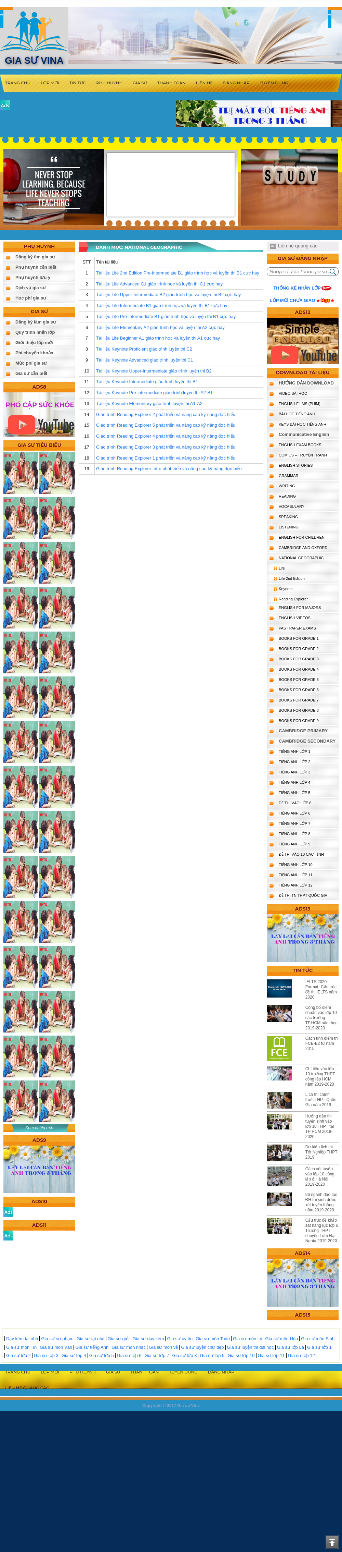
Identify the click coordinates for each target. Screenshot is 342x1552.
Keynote (285, 589)
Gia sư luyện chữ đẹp (202, 1347)
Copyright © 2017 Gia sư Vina (171, 1405)
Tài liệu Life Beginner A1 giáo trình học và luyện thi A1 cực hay (158, 338)
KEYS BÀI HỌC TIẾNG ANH (302, 424)
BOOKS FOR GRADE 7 (299, 700)
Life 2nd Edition (292, 578)
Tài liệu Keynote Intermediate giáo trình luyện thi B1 (147, 381)
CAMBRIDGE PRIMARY (303, 730)
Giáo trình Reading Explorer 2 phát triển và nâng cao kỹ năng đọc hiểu (165, 414)
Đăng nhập (236, 82)
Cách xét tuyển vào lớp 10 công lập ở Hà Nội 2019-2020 (319, 1176)
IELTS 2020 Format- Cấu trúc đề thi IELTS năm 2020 (321, 989)
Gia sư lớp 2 (18, 1355)
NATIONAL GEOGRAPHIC (301, 558)
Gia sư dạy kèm (148, 1338)
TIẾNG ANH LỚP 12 (296, 885)
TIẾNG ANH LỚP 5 (294, 793)
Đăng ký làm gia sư (35, 322)
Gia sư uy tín (180, 1338)
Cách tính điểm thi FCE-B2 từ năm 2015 (322, 1043)
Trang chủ (17, 82)
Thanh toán (171, 82)
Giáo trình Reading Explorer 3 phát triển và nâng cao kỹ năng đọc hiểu (165, 447)
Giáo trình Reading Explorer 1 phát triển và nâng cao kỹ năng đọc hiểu (165, 458)
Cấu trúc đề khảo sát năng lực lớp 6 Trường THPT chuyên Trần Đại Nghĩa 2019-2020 (321, 1230)
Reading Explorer (293, 599)
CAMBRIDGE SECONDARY (307, 741)
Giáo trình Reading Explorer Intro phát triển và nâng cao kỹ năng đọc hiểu (169, 468)
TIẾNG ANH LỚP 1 (294, 751)
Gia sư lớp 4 (74, 1355)
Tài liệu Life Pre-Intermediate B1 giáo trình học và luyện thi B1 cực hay (166, 316)
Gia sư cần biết (31, 373)
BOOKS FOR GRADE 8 (299, 710)
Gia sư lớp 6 (129, 1355)
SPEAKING (288, 517)
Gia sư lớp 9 (212, 1355)
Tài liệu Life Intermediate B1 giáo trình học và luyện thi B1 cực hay (161, 305)
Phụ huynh (109, 82)
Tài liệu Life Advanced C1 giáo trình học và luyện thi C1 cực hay (159, 283)
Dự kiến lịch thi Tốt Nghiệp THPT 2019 (321, 1152)
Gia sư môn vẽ (163, 1347)
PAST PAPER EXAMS (297, 628)
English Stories (296, 465)
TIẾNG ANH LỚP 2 (294, 762)
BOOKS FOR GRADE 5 (299, 679)
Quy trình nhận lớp (35, 332)
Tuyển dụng (274, 82)
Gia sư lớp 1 (319, 1347)
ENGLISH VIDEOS (295, 618)
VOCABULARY (291, 506)
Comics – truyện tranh (303, 455)
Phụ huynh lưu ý (32, 277)
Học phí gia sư (30, 298)
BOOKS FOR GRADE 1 (299, 638)
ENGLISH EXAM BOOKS (300, 445)
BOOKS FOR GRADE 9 (299, 721)
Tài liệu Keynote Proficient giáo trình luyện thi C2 (144, 349)
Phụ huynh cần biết (35, 267)
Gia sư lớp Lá (290, 1347)
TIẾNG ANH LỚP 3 (294, 772)
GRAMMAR (288, 476)
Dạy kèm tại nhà (22, 1338)
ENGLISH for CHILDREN (302, 537)
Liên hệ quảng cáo (298, 245)
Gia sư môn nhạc (128, 1347)
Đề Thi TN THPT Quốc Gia (303, 895)
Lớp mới (50, 82)
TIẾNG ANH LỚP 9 (294, 844)
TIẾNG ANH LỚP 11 (296, 875)
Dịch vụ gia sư (30, 287)
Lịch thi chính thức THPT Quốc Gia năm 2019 (321, 1099)
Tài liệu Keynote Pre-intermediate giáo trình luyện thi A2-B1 (154, 392)
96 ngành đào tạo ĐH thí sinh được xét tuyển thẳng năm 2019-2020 (321, 1202)
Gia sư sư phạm (57, 1338)
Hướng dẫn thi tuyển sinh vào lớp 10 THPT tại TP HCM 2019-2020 (319, 1126)
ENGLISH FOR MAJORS (300, 608)
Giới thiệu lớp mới (34, 342)
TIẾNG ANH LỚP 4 (294, 782)
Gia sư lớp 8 (184, 1355)
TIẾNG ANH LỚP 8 (294, 834)
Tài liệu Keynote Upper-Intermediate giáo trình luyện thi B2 (154, 371)
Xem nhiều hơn (39, 1127)
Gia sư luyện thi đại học (250, 1347)
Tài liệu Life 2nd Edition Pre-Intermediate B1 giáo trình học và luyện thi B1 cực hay (177, 273)
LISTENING (289, 527)
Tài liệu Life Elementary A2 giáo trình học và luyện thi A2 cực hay (160, 327)
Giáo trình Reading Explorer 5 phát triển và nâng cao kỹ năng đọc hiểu (165, 425)
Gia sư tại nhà (91, 1338)
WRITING (287, 486)
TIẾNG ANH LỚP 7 (294, 823)
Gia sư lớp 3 (46, 1355)
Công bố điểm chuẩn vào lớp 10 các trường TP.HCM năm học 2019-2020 (321, 1017)
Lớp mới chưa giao (292, 300)
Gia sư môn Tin (21, 1347)
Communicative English (304, 434)
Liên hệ (204, 82)
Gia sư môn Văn (56, 1347)
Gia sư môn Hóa (281, 1338)
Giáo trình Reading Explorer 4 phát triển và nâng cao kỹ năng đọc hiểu (165, 436)
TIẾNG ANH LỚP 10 (296, 865)
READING (287, 496)
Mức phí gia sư (31, 363)
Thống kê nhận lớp (297, 288)
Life (282, 568)
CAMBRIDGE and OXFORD (303, 548)
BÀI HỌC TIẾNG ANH (297, 414)
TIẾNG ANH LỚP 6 (294, 813)
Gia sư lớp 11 (271, 1355)
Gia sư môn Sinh (317, 1338)
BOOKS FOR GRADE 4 (299, 669)
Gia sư (140, 82)
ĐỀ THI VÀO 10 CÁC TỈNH (301, 854)
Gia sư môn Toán (213, 1338)
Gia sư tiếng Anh (91, 1347)
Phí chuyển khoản (34, 352)
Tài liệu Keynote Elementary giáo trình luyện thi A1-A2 (149, 403)
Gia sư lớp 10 (240, 1355)
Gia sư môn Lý (247, 1338)
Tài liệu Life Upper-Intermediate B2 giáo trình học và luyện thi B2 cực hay (168, 294)
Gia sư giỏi (119, 1338)
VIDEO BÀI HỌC (293, 393)
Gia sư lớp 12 (301, 1355)
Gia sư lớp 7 (157, 1355)
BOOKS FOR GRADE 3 (299, 659)
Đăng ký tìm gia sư (35, 256)
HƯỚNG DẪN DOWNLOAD (306, 383)
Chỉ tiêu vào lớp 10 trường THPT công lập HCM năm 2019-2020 (320, 1076)
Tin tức (77, 82)
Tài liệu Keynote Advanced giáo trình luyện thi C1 (144, 360)
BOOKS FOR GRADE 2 (299, 649)
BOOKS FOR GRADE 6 (299, 690)
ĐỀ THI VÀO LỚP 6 (295, 803)
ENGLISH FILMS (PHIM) (299, 404)
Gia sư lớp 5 (101, 1355)
